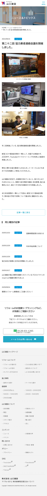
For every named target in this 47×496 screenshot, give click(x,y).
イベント (6, 437)
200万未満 (7, 397)
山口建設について (8, 404)
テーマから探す (30, 382)
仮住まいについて (31, 368)
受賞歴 (5, 416)
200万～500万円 (32, 394)
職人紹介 (28, 420)
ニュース (6, 433)
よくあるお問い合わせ (32, 372)
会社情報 (6, 408)
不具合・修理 (29, 445)
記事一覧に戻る (23, 212)
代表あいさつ (30, 408)
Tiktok (6, 470)
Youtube (7, 462)
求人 (27, 423)
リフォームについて (8, 360)
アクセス (6, 423)
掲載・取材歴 (29, 416)
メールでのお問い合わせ (21, 339)
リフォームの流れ (9, 368)
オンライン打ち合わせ (10, 372)
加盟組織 (28, 412)
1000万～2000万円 (33, 390)
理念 (5, 412)
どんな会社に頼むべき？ (33, 364)
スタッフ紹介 (7, 420)
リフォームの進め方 (9, 364)
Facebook (29, 462)
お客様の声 (29, 433)
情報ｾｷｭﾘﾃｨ (29, 452)
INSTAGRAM (8, 466)
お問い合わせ (7, 445)
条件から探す (7, 382)
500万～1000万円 (10, 394)
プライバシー (7, 452)
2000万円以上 (8, 390)
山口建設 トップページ (10, 352)
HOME (4, 27)
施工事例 (5, 378)
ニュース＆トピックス (15, 27)
